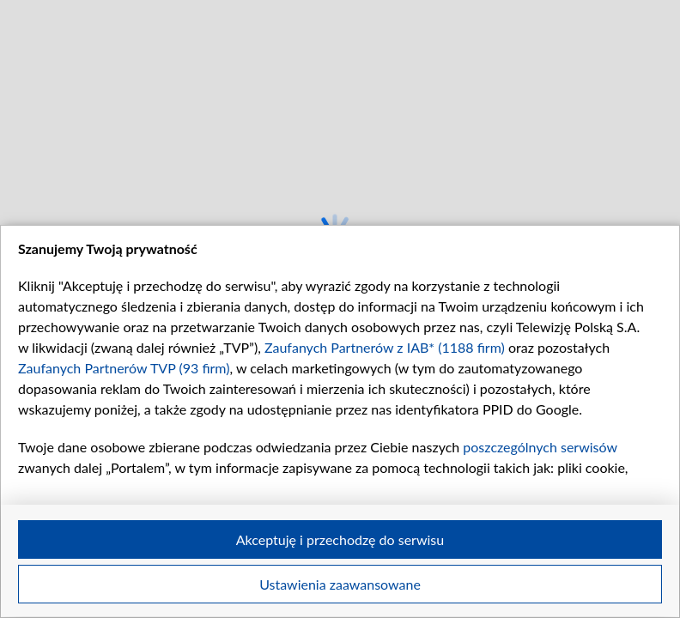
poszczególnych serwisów (539, 447)
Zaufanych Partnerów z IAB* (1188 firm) (384, 347)
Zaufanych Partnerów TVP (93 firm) (124, 368)
